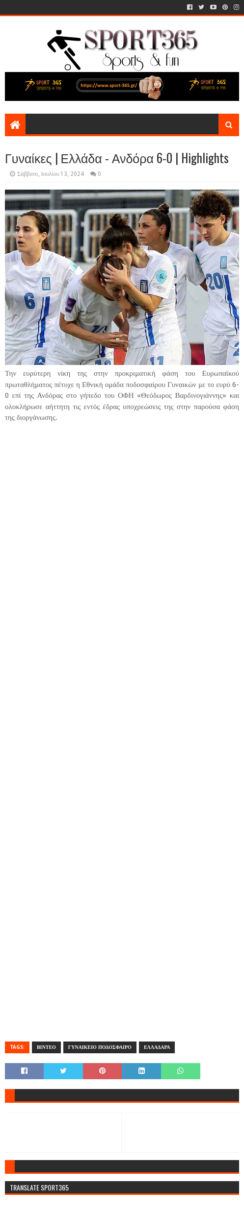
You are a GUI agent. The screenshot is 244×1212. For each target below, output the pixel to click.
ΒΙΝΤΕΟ (46, 1047)
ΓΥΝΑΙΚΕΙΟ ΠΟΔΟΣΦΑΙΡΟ (100, 1047)
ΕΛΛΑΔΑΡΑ (157, 1047)
